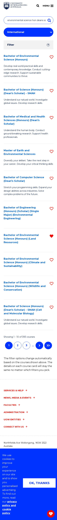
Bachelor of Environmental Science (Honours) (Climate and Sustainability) (24, 262)
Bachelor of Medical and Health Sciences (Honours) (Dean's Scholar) (24, 120)
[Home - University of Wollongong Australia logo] (15, 6)
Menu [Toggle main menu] (48, 5)
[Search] (38, 6)
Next (39, 345)
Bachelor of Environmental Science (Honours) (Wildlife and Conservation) (25, 286)
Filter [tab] (10, 44)
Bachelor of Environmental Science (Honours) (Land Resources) (21, 239)
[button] (51, 57)
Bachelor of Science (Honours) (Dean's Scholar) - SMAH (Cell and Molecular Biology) (24, 310)
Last (48, 345)
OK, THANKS (39, 483)
